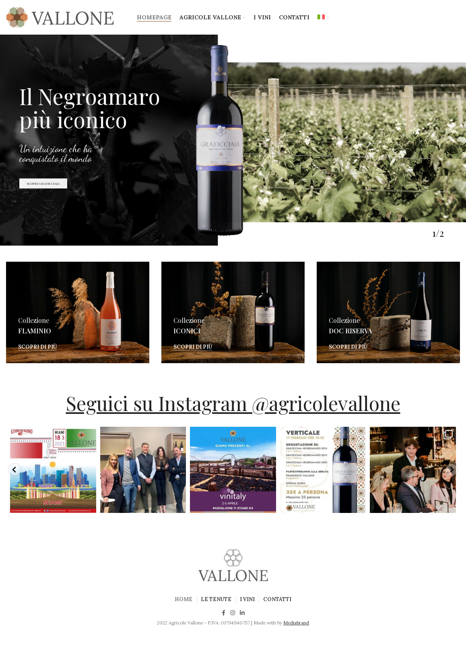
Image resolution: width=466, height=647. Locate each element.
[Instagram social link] (232, 613)
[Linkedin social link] (242, 613)
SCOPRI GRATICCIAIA (43, 196)
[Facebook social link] (223, 613)
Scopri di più (37, 347)
